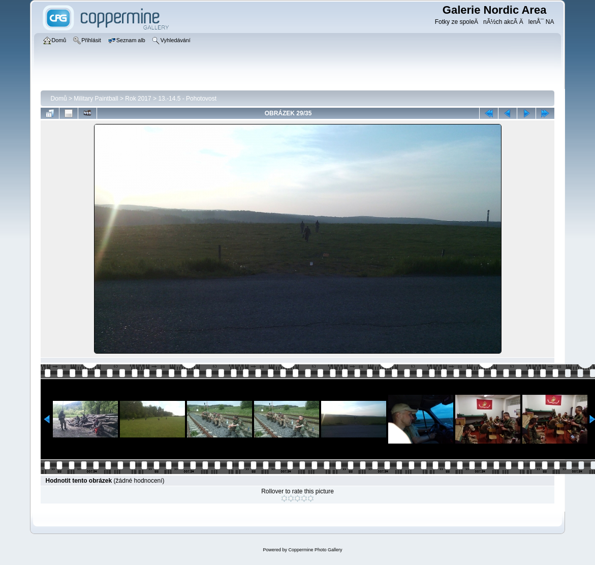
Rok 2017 (138, 98)
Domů (59, 98)
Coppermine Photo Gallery (315, 549)
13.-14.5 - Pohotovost (187, 98)
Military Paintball (96, 98)
